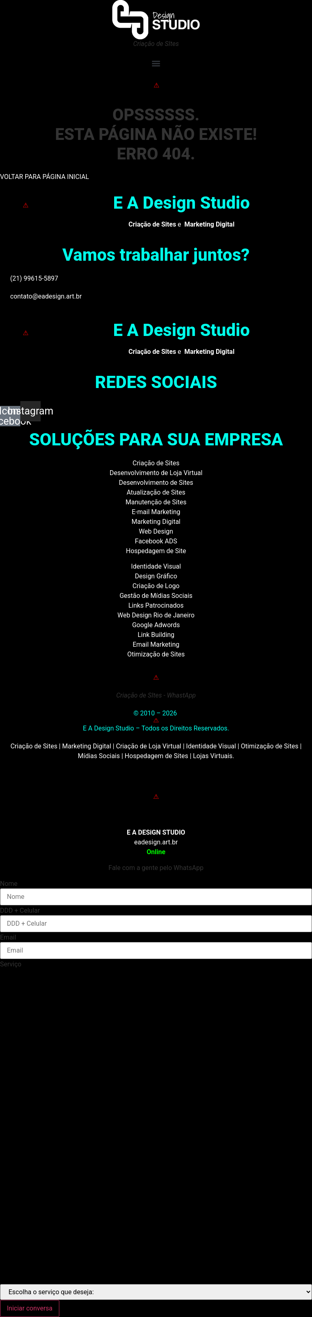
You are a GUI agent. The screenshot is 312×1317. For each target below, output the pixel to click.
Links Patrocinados (156, 605)
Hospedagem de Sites (156, 756)
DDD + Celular (20, 910)
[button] (156, 63)
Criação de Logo (156, 586)
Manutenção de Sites (156, 502)
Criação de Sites (155, 463)
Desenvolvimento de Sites (156, 482)
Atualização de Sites (156, 492)
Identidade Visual (156, 566)
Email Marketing (155, 644)
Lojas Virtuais (212, 756)
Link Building (156, 635)
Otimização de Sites (156, 654)
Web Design (156, 531)
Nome (8, 884)
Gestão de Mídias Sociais (156, 596)
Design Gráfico (156, 576)
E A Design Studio (181, 203)
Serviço (11, 964)
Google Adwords (156, 625)
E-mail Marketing (156, 512)
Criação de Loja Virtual (148, 746)
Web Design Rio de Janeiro (156, 615)
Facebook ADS (156, 541)
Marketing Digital (156, 521)
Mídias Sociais (99, 756)
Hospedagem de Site (156, 551)
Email (8, 937)
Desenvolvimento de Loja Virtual (156, 473)
